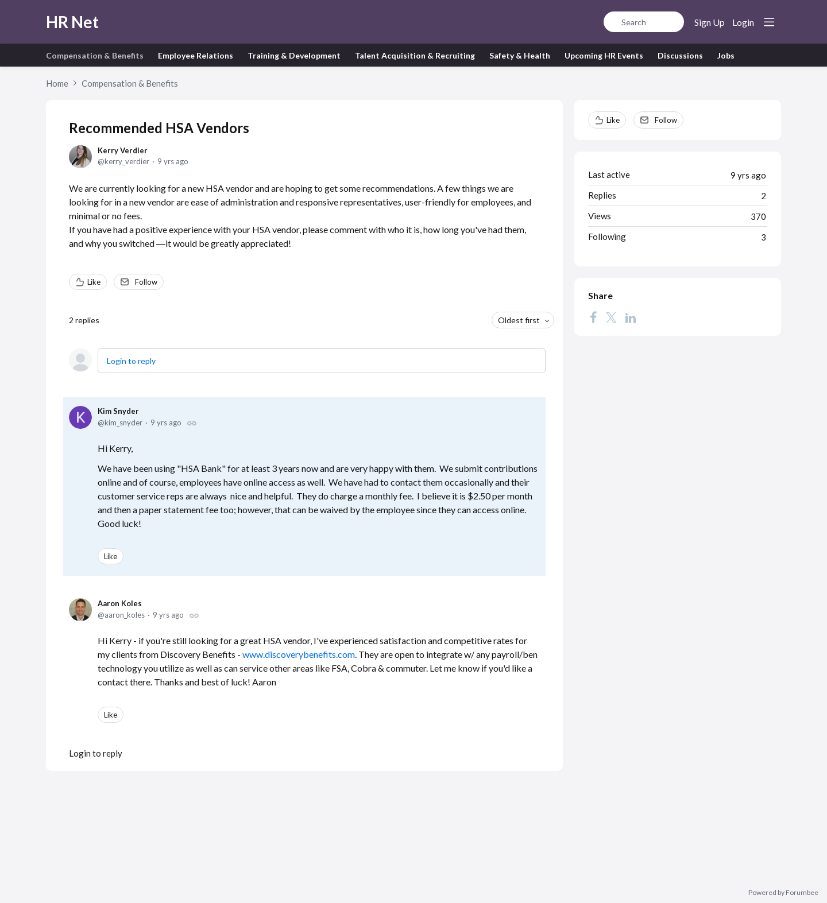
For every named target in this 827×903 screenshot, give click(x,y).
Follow (146, 281)
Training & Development (294, 55)
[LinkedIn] (630, 317)
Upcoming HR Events (604, 55)
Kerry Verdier (123, 150)
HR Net (72, 22)
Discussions (680, 55)
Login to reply (131, 361)
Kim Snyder (118, 411)
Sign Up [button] (709, 22)
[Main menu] (769, 21)
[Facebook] (593, 317)
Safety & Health (519, 55)
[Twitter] (611, 317)
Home (57, 83)
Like (94, 281)
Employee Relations (195, 55)
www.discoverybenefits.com (298, 654)
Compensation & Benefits (95, 55)
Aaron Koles (120, 603)
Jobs (726, 55)
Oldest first (519, 320)
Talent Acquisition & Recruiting (415, 55)
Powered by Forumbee (783, 893)
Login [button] (743, 22)
